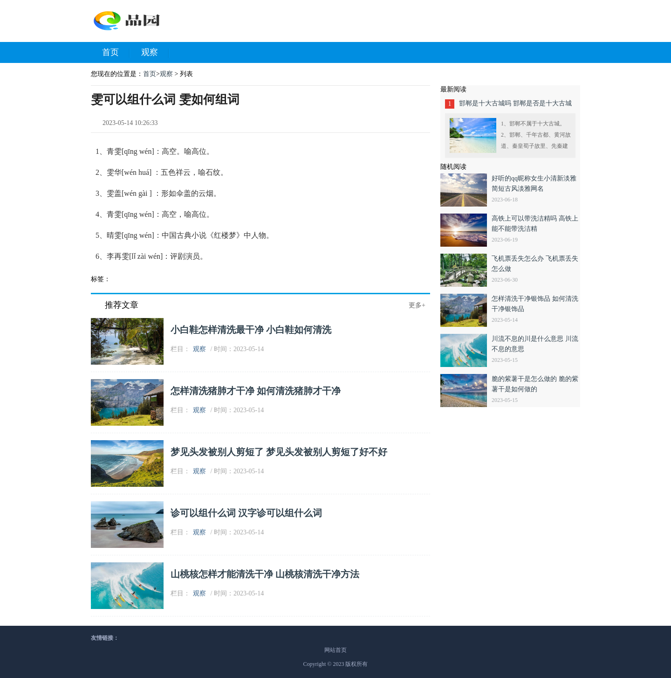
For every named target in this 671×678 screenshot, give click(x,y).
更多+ (417, 305)
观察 (155, 53)
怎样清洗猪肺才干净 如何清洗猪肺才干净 (256, 391)
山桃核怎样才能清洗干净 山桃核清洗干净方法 (265, 574)
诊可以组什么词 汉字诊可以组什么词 (246, 513)
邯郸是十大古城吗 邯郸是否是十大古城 (515, 103)
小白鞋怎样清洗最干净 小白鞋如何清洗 (251, 330)
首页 (116, 53)
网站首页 (335, 650)
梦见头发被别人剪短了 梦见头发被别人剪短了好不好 (279, 452)
